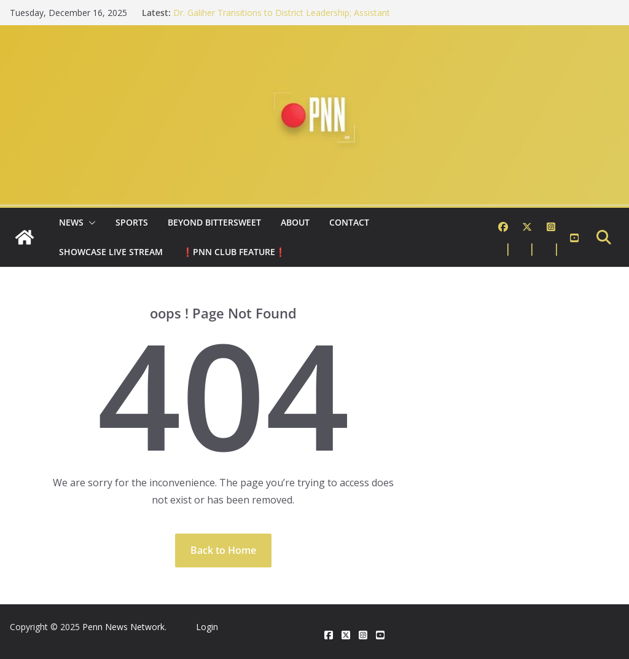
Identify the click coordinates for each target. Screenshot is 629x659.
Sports (131, 222)
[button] (90, 222)
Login (207, 627)
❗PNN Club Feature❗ (234, 252)
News (71, 222)
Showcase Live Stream (111, 252)
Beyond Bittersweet (214, 222)
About (295, 222)
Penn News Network (123, 627)
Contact (349, 222)
